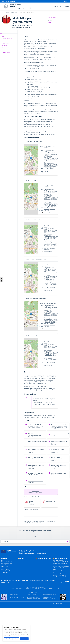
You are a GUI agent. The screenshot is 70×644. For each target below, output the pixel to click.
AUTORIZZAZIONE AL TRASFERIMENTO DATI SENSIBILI (58, 458)
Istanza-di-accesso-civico (33, 68)
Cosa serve (4, 41)
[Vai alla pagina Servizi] (7, 12)
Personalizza (8, 638)
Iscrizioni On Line (4, 566)
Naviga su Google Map (48, 172)
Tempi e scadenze (5, 43)
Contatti (3, 50)
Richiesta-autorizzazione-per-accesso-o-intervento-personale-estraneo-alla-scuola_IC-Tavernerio (41, 66)
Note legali (3, 582)
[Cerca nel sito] (56, 6)
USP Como (21, 558)
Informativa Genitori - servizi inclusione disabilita (57, 450)
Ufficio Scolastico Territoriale (6, 563)
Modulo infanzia (31, 434)
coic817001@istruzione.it (49, 168)
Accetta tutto (24, 638)
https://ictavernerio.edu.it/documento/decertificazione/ (39, 134)
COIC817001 (39, 592)
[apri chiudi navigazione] (2, 6)
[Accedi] (66, 1)
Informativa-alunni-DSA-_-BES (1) (35, 481)
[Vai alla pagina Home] (3, 12)
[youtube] (67, 6)
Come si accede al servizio (7, 38)
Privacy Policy (25, 580)
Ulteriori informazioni (6, 52)
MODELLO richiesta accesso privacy (35, 457)
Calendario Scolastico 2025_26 (34, 424)
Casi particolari (5, 45)
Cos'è (3, 36)
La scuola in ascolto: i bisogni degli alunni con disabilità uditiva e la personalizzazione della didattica (60, 575)
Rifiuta (16, 638)
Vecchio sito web (4, 572)
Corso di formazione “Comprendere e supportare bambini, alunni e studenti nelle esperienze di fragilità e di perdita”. (61, 567)
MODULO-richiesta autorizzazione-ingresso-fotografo (58, 466)
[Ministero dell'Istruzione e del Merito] (8, 1)
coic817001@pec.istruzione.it (49, 170)
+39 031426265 (35, 491)
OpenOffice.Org (37, 53)
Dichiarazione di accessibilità (36, 580)
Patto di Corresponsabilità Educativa (59, 424)
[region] (16, 633)
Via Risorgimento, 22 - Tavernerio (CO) (37, 587)
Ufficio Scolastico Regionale (6, 561)
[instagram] (68, 6)
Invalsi (2, 567)
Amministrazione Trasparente (7, 580)
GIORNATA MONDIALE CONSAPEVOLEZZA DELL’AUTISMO (60, 560)
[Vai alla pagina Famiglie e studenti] (14, 12)
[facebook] (65, 6)
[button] (9, 32)
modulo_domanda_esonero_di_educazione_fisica (39, 441)
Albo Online (18, 580)
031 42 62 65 (46, 171)
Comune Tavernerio (5, 569)
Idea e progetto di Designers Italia (56, 603)
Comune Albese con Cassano (7, 570)
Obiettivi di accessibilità (50, 580)
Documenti (4, 47)
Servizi (49, 22)
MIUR (2, 560)
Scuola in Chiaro (4, 564)
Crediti (8, 582)
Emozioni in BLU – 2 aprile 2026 (60, 563)
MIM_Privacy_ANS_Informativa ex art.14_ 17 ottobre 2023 (35, 473)
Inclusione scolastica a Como (61, 558)
